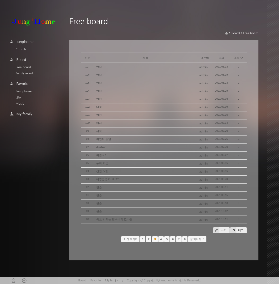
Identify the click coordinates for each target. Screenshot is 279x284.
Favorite (95, 280)
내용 (99, 107)
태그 (237, 230)
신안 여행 (102, 171)
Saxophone (23, 91)
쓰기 (220, 230)
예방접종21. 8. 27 (107, 179)
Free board (23, 67)
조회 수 (238, 58)
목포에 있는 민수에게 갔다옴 (114, 219)
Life (18, 97)
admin (203, 67)
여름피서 (102, 155)
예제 (99, 123)
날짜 (221, 58)
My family (111, 280)
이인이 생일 (103, 139)
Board (235, 33)
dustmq (101, 147)
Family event (24, 73)
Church (21, 49)
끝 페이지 (197, 239)
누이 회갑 (102, 163)
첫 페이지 (130, 239)
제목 (99, 131)
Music (20, 103)
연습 (99, 67)
